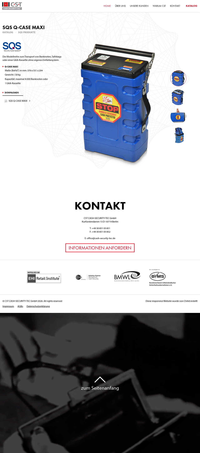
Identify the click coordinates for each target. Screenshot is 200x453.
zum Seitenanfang (100, 388)
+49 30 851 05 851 (101, 228)
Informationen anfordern (100, 248)
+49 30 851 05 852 (101, 231)
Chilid (187, 300)
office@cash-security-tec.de (101, 238)
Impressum (8, 306)
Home (107, 5)
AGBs (20, 306)
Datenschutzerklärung (38, 306)
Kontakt (175, 5)
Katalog (7, 32)
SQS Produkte (26, 32)
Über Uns (120, 5)
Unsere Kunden (139, 5)
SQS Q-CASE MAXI (16, 100)
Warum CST (159, 5)
